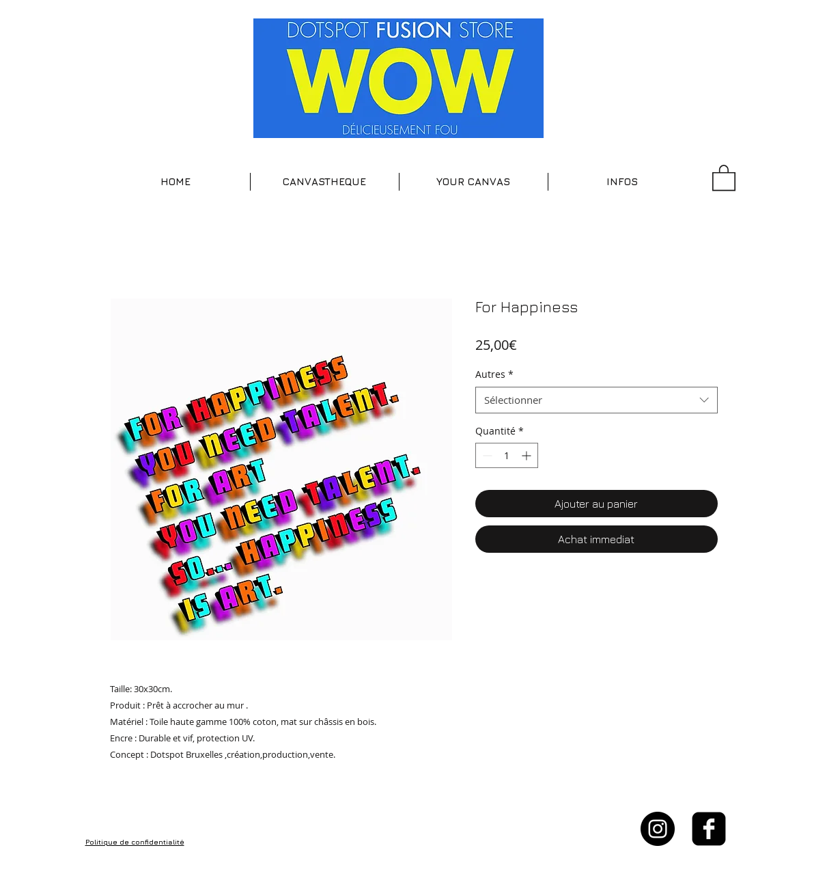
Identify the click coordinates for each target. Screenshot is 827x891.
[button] (325, 182)
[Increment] (527, 455)
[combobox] (596, 400)
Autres (494, 374)
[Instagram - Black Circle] (658, 829)
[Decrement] (485, 455)
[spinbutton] (506, 455)
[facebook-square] (709, 829)
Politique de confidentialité (134, 842)
